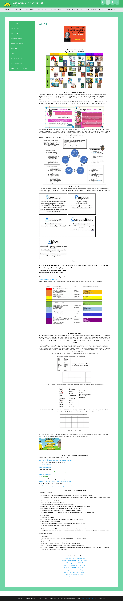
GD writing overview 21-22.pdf (74, 563)
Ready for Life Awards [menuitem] (17, 43)
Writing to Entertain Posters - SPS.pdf (74, 567)
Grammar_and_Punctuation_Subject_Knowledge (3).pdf (55, 460)
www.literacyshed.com (45, 467)
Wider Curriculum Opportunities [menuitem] (19, 68)
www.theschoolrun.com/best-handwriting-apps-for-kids (55, 481)
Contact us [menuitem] (111, 9)
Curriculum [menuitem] (42, 9)
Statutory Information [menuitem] (95, 9)
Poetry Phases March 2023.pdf (48, 279)
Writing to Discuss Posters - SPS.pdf (74, 565)
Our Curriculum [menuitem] (15, 28)
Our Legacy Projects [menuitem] (16, 63)
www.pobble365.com (45, 465)
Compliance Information (86, 598)
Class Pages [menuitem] (30, 9)
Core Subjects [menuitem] (14, 33)
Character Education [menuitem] (16, 23)
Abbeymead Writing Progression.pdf (74, 558)
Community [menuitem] (14, 48)
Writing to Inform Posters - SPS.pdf (74, 570)
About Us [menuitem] (8, 9)
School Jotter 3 (59, 598)
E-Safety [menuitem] (13, 53)
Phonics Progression (74, 576)
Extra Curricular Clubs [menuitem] (16, 58)
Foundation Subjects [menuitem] (16, 38)
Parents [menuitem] (18, 9)
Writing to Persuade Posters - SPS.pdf (74, 572)
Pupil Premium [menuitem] (56, 9)
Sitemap (76, 598)
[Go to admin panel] (100, 598)
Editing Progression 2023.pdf (74, 574)
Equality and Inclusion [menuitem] (74, 9)
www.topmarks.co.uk (45, 474)
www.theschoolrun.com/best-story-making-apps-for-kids (55, 486)
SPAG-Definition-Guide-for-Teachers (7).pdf (74, 560)
